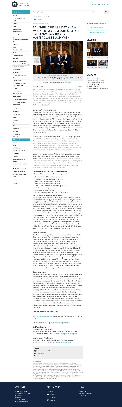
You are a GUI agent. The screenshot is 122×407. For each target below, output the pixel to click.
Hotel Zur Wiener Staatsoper (20, 151)
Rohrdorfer (16, 137)
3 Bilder (69, 82)
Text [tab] (35, 19)
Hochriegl (15, 120)
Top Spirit (15, 131)
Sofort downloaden (97, 27)
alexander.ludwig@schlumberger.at (65, 334)
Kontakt (15, 183)
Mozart (15, 117)
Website (93, 4)
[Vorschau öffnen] (58, 57)
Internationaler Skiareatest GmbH (20, 175)
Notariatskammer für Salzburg (20, 64)
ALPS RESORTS (16, 148)
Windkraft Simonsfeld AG (19, 169)
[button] (106, 12)
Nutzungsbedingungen (86, 393)
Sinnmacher (16, 153)
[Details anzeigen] (107, 57)
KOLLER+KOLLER (17, 50)
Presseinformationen (20, 12)
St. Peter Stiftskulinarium (19, 75)
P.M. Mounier (16, 139)
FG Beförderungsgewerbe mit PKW (20, 40)
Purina (14, 126)
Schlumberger (16, 69)
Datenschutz (82, 395)
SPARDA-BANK (16, 114)
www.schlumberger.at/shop (60, 323)
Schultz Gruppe (17, 80)
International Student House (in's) (20, 165)
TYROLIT (20, 88)
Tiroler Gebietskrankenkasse (20, 99)
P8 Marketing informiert (19, 18)
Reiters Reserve (17, 78)
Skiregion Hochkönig (18, 66)
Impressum (82, 391)
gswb (14, 37)
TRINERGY (15, 156)
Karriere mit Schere (18, 55)
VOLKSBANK (16, 112)
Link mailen (39, 356)
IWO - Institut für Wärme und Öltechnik (19, 103)
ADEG (14, 21)
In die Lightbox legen (97, 32)
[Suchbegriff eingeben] (64, 12)
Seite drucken (40, 353)
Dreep (14, 145)
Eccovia (15, 142)
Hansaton (15, 44)
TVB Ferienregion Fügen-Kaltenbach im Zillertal (19, 84)
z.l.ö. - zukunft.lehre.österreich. (19, 108)
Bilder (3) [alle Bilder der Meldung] (92, 40)
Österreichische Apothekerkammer (17, 30)
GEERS (14, 26)
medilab (15, 15)
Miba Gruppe (16, 34)
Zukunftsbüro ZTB (17, 94)
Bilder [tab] (40, 19)
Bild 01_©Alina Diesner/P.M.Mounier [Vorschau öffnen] (57, 75)
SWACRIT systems (17, 91)
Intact (14, 47)
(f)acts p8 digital (17, 96)
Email (50, 391)
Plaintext (79, 86)
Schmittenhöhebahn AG (19, 171)
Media (20, 180)
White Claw (16, 128)
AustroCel (15, 58)
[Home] (20, 4)
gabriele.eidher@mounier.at (62, 342)
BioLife (14, 53)
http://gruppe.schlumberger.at (43, 316)
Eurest (14, 123)
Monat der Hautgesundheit (20, 61)
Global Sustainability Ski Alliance (19, 160)
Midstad (15, 23)
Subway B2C (16, 72)
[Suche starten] (93, 12)
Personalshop (16, 134)
